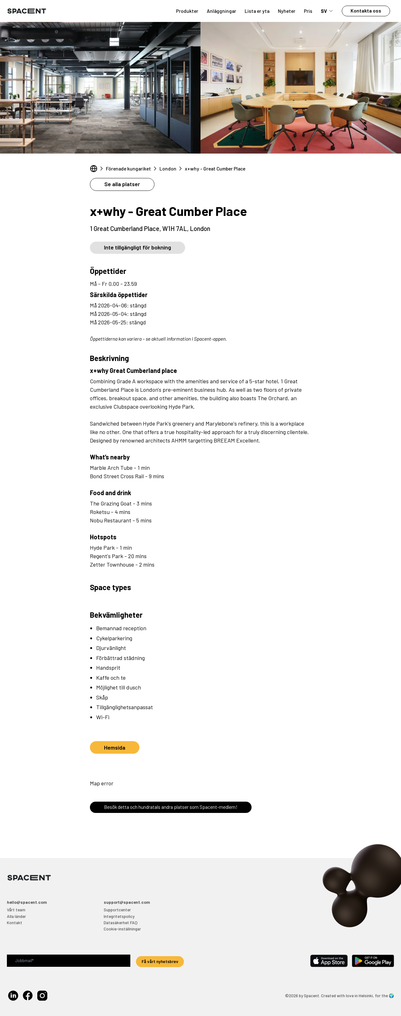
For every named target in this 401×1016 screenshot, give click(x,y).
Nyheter (286, 11)
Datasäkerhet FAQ (121, 922)
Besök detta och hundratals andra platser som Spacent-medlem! (170, 807)
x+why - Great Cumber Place (215, 168)
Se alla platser (122, 184)
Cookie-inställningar (122, 928)
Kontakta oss (366, 10)
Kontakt (14, 922)
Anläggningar (221, 11)
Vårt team (16, 909)
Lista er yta (257, 11)
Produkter (187, 11)
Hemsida (114, 747)
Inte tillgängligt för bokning (137, 247)
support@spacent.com (127, 902)
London (167, 168)
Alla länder (16, 916)
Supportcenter (117, 909)
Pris (308, 11)
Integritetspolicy (119, 916)
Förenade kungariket (128, 168)
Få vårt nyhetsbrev (160, 961)
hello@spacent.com (27, 902)
